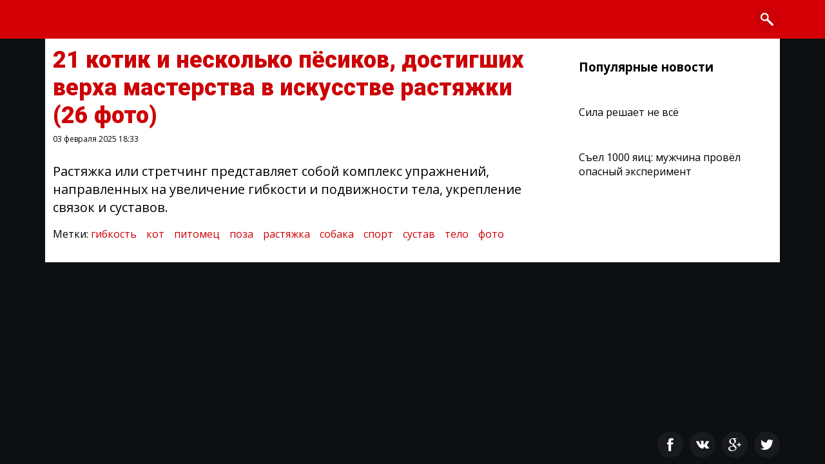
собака (337, 234)
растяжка (286, 234)
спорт (378, 234)
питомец (197, 234)
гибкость (114, 234)
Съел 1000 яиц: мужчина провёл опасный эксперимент (660, 164)
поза (241, 234)
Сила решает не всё (629, 112)
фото (491, 234)
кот (155, 234)
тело (457, 234)
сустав (419, 234)
